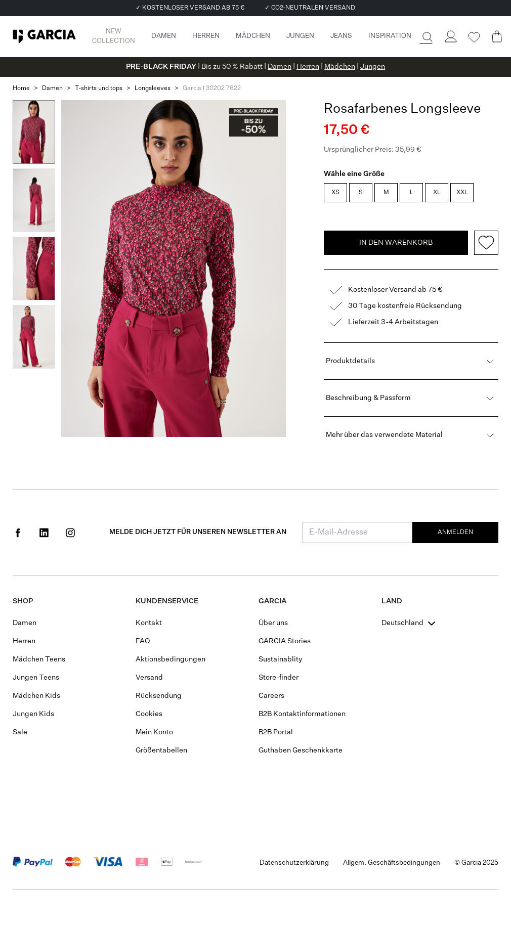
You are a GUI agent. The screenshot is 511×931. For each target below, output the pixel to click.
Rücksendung (159, 695)
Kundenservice (167, 601)
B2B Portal (276, 732)
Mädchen (339, 66)
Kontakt (149, 623)
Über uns (273, 623)
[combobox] (409, 623)
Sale (20, 732)
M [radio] (386, 193)
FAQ (143, 641)
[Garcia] (44, 36)
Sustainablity (281, 659)
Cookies (149, 714)
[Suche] (426, 37)
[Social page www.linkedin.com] (44, 532)
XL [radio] (437, 193)
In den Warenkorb (396, 242)
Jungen (372, 66)
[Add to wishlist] (486, 243)
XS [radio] (335, 193)
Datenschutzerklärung (294, 863)
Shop (23, 601)
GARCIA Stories (285, 641)
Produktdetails (411, 361)
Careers (271, 695)
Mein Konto (154, 732)
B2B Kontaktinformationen (302, 714)
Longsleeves (153, 88)
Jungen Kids (33, 714)
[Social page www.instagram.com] (70, 532)
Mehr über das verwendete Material (411, 435)
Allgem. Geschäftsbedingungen (391, 863)
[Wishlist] (473, 37)
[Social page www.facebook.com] (18, 532)
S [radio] (361, 193)
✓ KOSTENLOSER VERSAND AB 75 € (190, 8)
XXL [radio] (462, 193)
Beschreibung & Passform (411, 398)
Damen (279, 66)
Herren (307, 66)
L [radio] (411, 193)
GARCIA (272, 601)
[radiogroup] (410, 193)
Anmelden (455, 532)
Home (21, 88)
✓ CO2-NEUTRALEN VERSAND (310, 8)
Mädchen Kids (36, 695)
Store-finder (279, 677)
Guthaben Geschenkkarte (301, 750)
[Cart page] (496, 36)
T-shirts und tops (98, 88)
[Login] (450, 36)
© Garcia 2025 (476, 863)
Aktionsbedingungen (170, 659)
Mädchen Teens (39, 659)
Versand (149, 677)
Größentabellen (161, 750)
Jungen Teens (36, 677)
